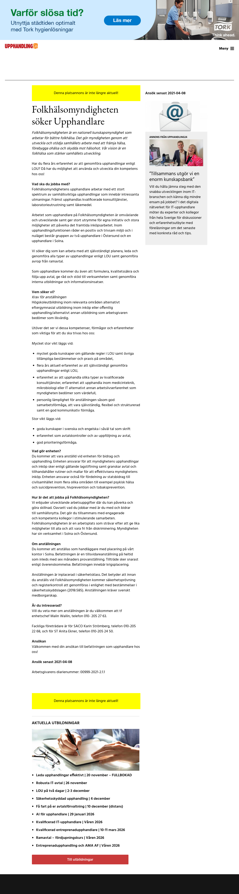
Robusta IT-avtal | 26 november (61, 783)
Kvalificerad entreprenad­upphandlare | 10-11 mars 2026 (80, 830)
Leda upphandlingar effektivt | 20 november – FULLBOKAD (84, 775)
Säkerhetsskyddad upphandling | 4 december (73, 799)
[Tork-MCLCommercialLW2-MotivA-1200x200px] (119, 20)
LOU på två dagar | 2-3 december (63, 791)
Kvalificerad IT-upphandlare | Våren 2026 (69, 822)
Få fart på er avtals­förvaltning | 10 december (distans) (79, 807)
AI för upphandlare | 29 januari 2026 (65, 814)
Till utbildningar (80, 860)
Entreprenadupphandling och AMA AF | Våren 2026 (78, 846)
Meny (226, 49)
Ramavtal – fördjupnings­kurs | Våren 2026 (70, 838)
